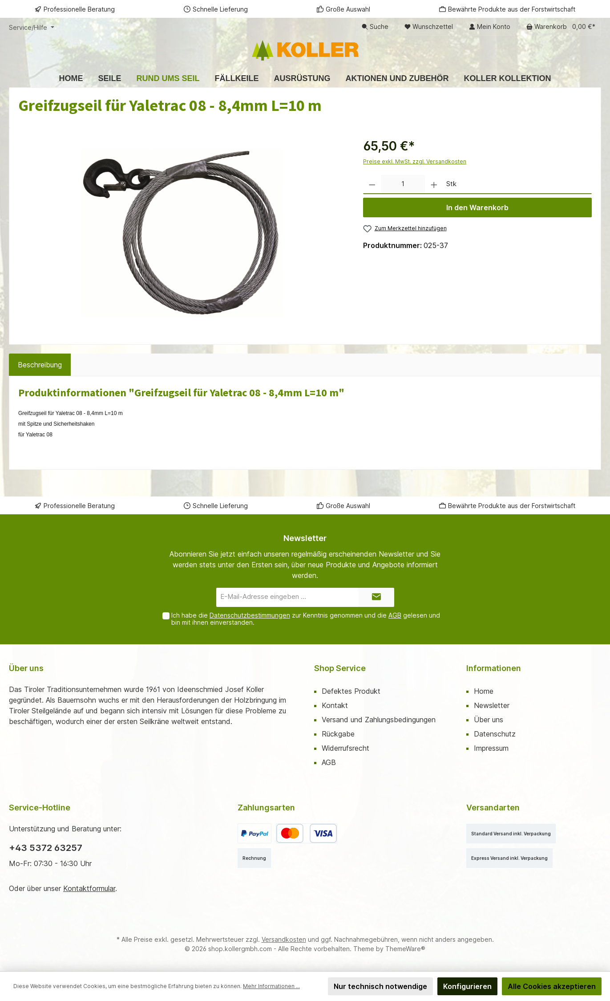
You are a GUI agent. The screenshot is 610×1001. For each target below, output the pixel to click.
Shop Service (340, 668)
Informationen (493, 668)
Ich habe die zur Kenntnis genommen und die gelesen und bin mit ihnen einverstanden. (305, 619)
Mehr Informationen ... (271, 986)
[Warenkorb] (561, 27)
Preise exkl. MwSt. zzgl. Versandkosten (414, 161)
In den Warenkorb (477, 207)
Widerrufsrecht (345, 748)
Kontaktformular (89, 888)
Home (483, 691)
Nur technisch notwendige (380, 986)
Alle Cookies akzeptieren (552, 986)
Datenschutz (495, 733)
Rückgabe (338, 733)
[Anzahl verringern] (372, 184)
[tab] (40, 365)
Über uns (488, 719)
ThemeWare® (405, 948)
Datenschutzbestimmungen (250, 615)
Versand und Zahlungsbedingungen (379, 719)
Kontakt (335, 705)
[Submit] (376, 597)
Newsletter (491, 705)
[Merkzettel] (429, 27)
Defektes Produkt (351, 691)
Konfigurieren (467, 986)
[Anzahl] (403, 184)
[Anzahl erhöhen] (434, 184)
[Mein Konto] (489, 27)
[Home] (70, 78)
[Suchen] (375, 27)
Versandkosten (284, 939)
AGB (394, 615)
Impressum (491, 748)
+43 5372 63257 (45, 847)
